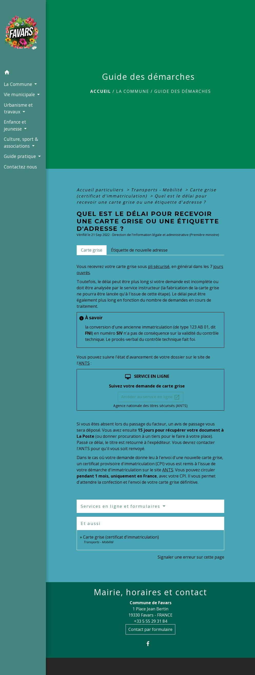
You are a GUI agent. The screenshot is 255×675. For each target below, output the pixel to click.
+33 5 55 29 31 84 (150, 621)
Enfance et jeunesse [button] (15, 125)
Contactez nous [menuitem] (20, 167)
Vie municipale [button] (20, 94)
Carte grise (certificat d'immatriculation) (121, 537)
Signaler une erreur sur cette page (191, 557)
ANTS (84, 363)
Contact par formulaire (150, 629)
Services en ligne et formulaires (121, 506)
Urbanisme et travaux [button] (18, 108)
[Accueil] (23, 34)
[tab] (92, 250)
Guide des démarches (182, 91)
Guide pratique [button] (20, 156)
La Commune (132, 91)
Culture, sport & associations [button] (21, 142)
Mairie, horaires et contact (150, 592)
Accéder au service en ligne (150, 397)
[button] (23, 73)
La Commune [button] (18, 84)
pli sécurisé (158, 266)
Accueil (100, 91)
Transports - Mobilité (157, 190)
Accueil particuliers (101, 190)
